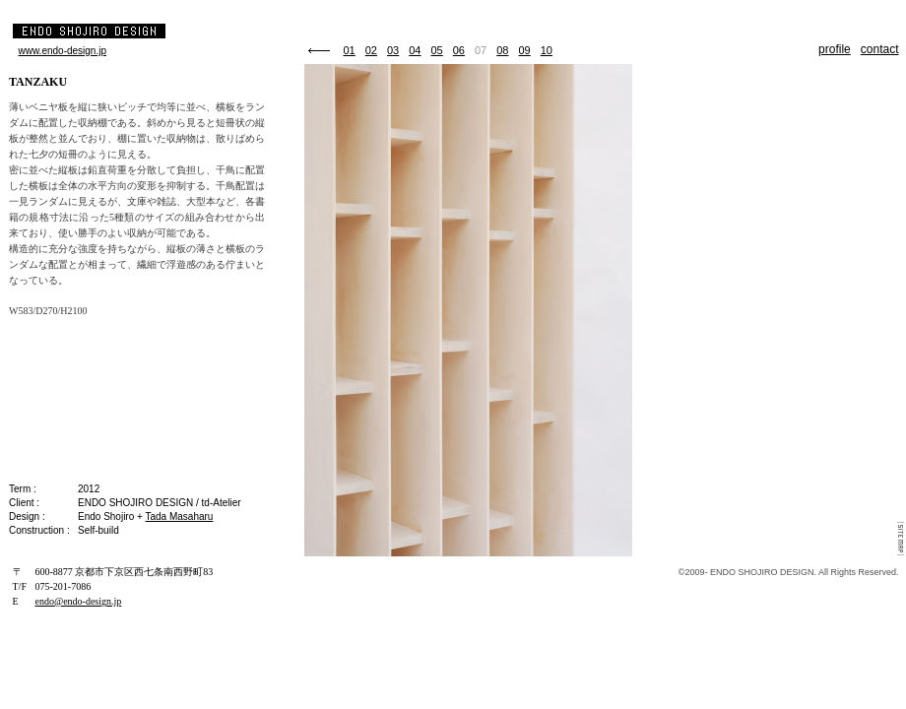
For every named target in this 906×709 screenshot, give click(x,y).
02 (371, 50)
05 (437, 50)
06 (459, 50)
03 (393, 50)
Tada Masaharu (179, 516)
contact (880, 49)
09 (525, 50)
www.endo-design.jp (63, 50)
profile (834, 49)
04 (415, 50)
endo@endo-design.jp (78, 601)
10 (546, 50)
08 (502, 50)
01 (350, 50)
